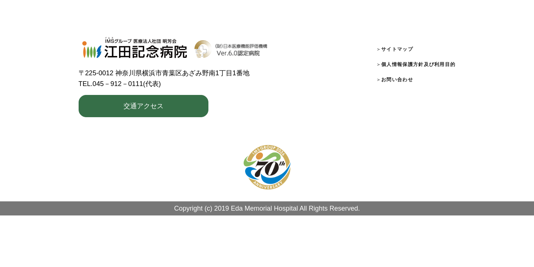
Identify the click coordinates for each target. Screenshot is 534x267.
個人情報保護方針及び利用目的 (418, 64)
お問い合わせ (397, 79)
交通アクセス (143, 106)
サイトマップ (397, 49)
